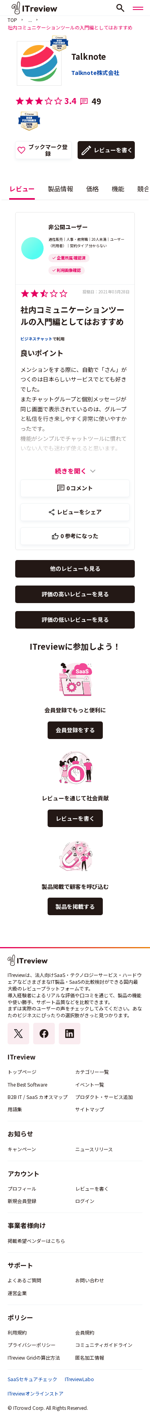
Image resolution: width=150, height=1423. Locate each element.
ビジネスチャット (36, 338)
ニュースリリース (94, 1149)
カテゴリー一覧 (92, 1071)
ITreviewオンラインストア (36, 1393)
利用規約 (17, 1332)
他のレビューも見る (75, 568)
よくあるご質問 (24, 1280)
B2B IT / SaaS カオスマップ (38, 1096)
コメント (79, 488)
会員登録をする (75, 730)
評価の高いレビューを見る (75, 594)
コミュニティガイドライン (103, 1344)
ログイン (84, 1200)
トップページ (22, 1071)
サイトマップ (89, 1109)
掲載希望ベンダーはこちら (36, 1240)
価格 (92, 188)
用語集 (15, 1109)
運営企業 (17, 1292)
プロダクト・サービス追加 (104, 1096)
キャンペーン (22, 1149)
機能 (118, 188)
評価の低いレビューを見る (75, 619)
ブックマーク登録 (48, 150)
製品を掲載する (75, 906)
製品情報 (60, 188)
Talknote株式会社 (95, 73)
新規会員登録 (22, 1200)
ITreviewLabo (79, 1379)
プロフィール (22, 1188)
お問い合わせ (89, 1280)
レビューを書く (113, 150)
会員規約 (84, 1332)
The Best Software (27, 1084)
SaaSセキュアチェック (32, 1379)
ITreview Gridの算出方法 (34, 1357)
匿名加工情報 (89, 1357)
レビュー (22, 188)
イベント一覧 (89, 1084)
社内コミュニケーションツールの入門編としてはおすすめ (72, 315)
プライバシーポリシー (32, 1344)
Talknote (88, 56)
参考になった (79, 536)
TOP (12, 19)
